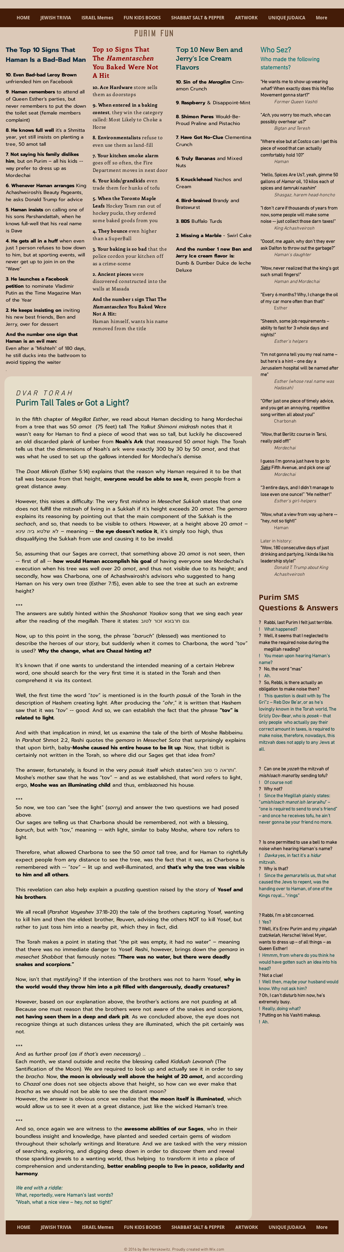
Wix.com (216, 1249)
